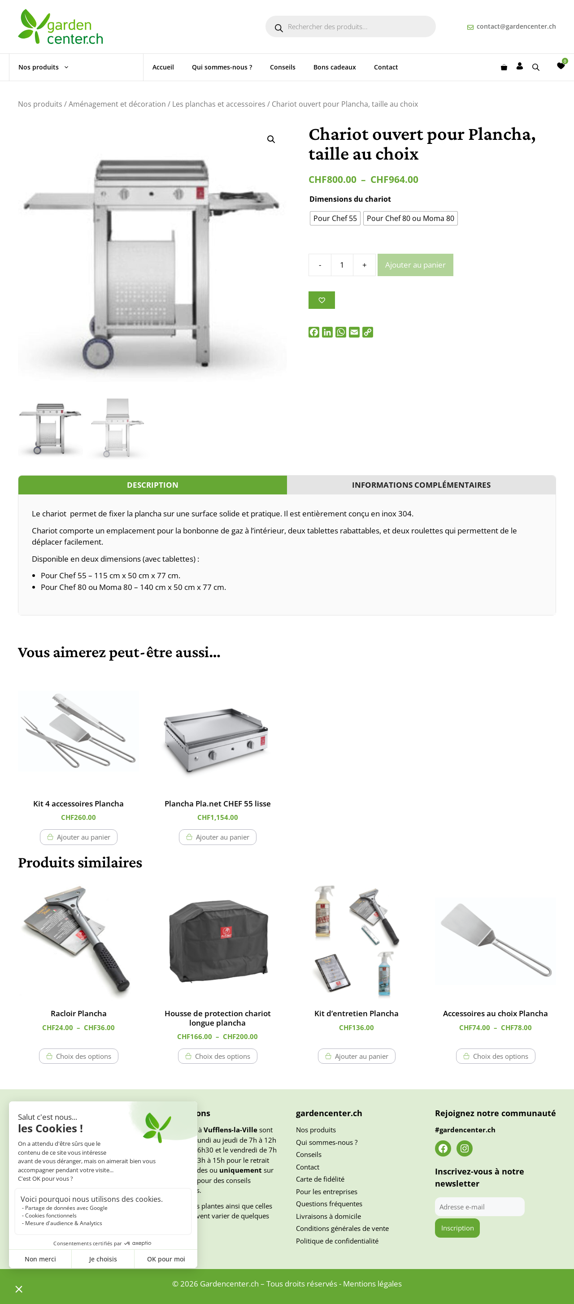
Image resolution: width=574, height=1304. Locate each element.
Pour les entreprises (326, 1191)
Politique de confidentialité (337, 1240)
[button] (271, 139)
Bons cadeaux (334, 67)
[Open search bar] (536, 67)
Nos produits (48, 67)
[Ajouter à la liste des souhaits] (322, 300)
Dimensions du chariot (350, 199)
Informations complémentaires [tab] (421, 485)
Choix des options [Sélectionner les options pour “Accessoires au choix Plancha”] (500, 1056)
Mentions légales (372, 1283)
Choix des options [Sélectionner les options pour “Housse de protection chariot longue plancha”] (222, 1056)
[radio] (335, 218)
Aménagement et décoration (117, 104)
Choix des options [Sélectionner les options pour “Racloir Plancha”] (83, 1056)
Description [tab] (152, 485)
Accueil (163, 67)
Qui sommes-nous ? (222, 67)
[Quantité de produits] (342, 265)
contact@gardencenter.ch (516, 26)
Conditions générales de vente (342, 1228)
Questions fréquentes (329, 1203)
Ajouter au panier (415, 265)
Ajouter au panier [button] (83, 836)
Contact (386, 67)
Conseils (283, 67)
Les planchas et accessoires (218, 104)
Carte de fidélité (320, 1178)
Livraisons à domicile (328, 1216)
